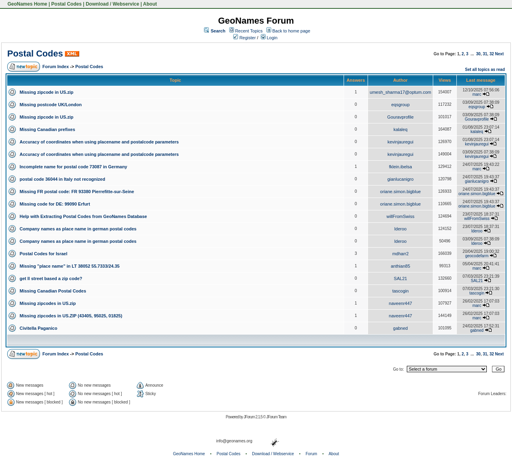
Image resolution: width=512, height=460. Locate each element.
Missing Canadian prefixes (47, 129)
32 (492, 54)
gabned (400, 328)
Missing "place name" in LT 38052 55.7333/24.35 (70, 266)
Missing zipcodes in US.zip (48, 303)
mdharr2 (400, 253)
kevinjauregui (401, 141)
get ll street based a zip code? (51, 278)
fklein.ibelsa (400, 166)
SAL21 (400, 278)
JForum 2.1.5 (253, 417)
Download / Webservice (112, 4)
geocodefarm (476, 256)
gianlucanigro (400, 179)
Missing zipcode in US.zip (46, 92)
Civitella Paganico (38, 328)
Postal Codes (66, 4)
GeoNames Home (26, 4)
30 (478, 54)
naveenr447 (400, 303)
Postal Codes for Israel (43, 253)
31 (485, 54)
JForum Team (276, 417)
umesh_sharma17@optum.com (400, 92)
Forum (311, 454)
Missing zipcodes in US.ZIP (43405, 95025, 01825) (71, 315)
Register (244, 37)
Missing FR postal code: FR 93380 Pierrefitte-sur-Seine (77, 191)
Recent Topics (249, 30)
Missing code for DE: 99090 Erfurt (55, 204)
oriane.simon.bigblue (400, 191)
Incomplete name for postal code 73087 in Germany (73, 166)
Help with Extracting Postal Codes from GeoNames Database (83, 216)
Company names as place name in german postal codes (78, 228)
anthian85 (400, 266)
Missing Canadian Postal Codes (53, 291)
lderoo (400, 228)
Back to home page (291, 30)
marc (476, 94)
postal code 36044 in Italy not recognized (62, 179)
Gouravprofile (400, 117)
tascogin (400, 291)
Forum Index (55, 66)
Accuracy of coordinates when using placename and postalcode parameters (99, 141)
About (150, 4)
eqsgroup (400, 104)
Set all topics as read (485, 69)
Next (499, 54)
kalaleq (401, 129)
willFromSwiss (400, 216)
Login (269, 37)
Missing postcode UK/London (51, 104)
